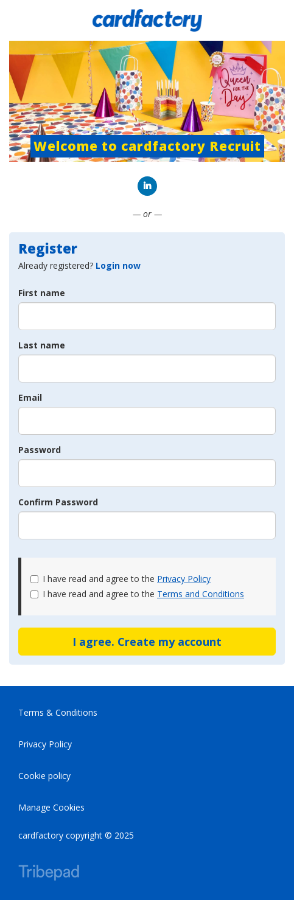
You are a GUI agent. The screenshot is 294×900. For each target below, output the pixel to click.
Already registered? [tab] (79, 265)
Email (30, 397)
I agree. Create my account (147, 641)
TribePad (48, 874)
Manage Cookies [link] (51, 807)
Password (39, 449)
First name (41, 293)
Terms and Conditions (200, 594)
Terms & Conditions (57, 712)
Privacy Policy (184, 578)
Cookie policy (44, 775)
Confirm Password (58, 502)
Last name (41, 345)
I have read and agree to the (120, 578)
